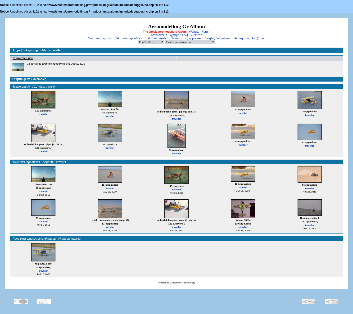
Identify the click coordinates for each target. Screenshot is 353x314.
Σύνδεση (196, 35)
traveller (56, 50)
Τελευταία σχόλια (156, 38)
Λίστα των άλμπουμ (100, 38)
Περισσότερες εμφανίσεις (186, 38)
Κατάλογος (157, 35)
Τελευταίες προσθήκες (129, 38)
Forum (206, 31)
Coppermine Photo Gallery (182, 283)
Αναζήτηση (259, 38)
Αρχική (17, 50)
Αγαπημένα (241, 38)
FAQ (185, 35)
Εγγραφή (173, 35)
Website (194, 31)
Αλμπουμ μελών (36, 50)
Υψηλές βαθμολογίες (218, 38)
